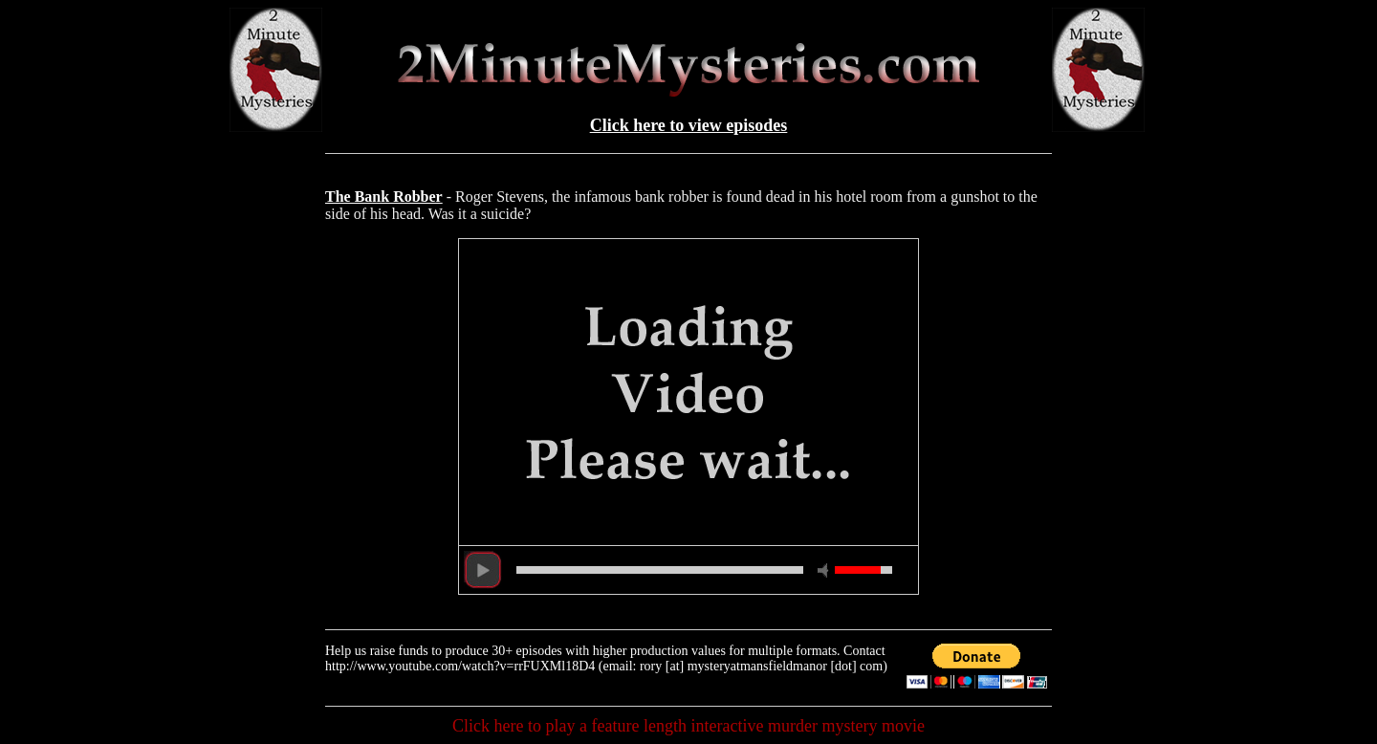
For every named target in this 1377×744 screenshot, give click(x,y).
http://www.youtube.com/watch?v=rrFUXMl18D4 (460, 666)
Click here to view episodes (689, 125)
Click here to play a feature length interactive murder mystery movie (688, 725)
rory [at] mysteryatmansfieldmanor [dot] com (761, 666)
